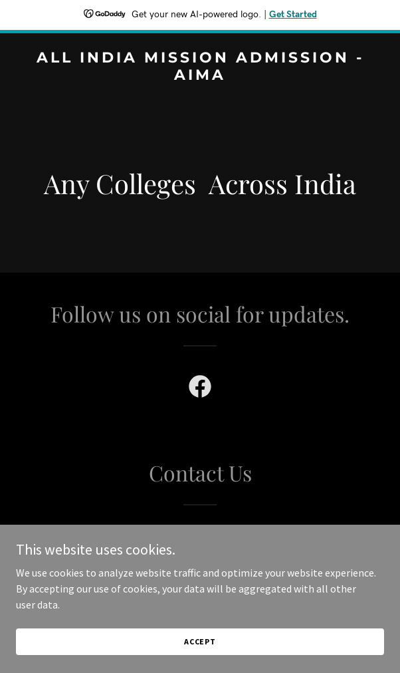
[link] (200, 75)
